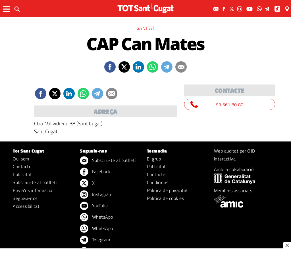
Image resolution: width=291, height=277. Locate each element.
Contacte (22, 166)
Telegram (95, 240)
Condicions (158, 182)
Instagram (96, 194)
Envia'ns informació (32, 190)
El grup (154, 158)
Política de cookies (165, 198)
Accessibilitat (26, 206)
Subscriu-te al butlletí (35, 182)
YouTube (94, 206)
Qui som (21, 158)
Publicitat (22, 174)
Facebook (95, 172)
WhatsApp (96, 217)
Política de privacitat (167, 190)
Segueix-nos (25, 198)
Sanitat (145, 28)
